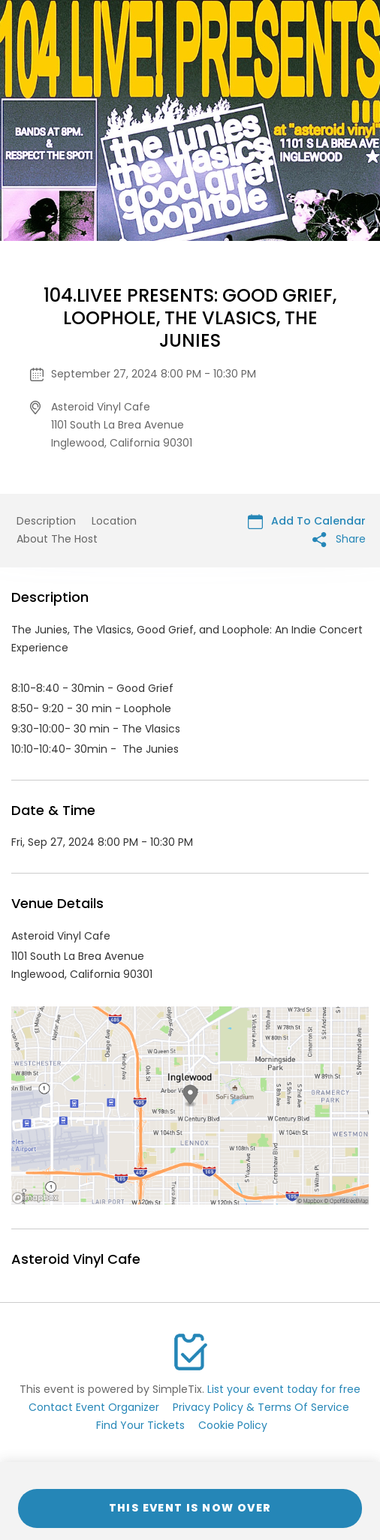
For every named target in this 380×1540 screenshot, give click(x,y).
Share (339, 539)
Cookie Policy (232, 1425)
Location (114, 520)
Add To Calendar (307, 521)
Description (46, 520)
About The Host (57, 538)
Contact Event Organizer (94, 1407)
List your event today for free (283, 1389)
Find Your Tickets (140, 1425)
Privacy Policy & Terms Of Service (261, 1407)
